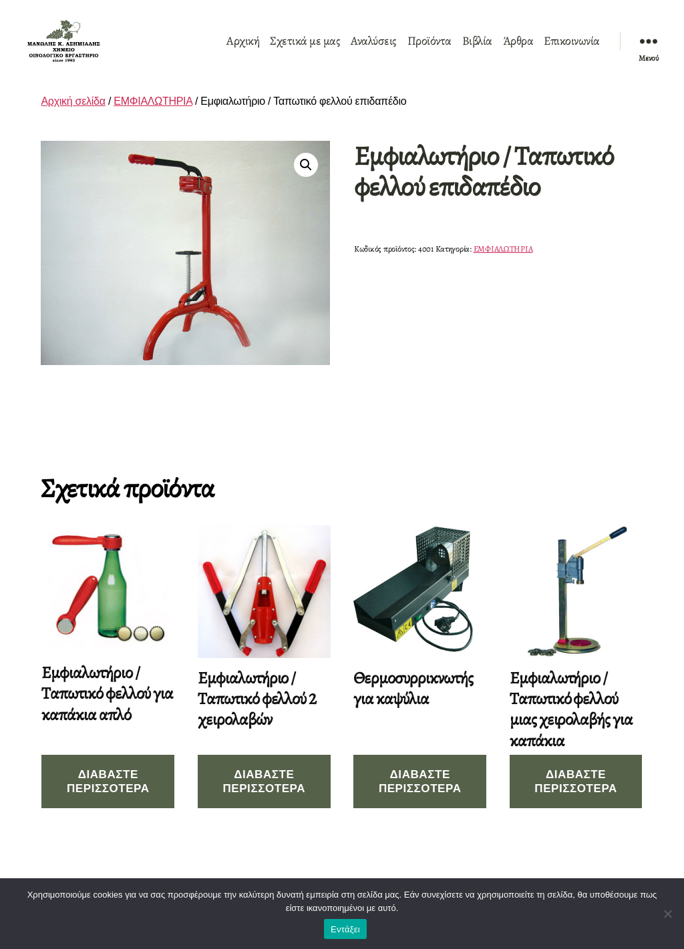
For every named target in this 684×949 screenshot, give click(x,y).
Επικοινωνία (572, 48)
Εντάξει (345, 929)
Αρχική (242, 48)
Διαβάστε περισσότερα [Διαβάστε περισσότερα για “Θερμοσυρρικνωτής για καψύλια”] (420, 796)
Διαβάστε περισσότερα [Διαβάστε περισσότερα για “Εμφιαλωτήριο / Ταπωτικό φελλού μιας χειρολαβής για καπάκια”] (575, 796)
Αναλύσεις (374, 48)
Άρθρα (518, 48)
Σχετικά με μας (305, 48)
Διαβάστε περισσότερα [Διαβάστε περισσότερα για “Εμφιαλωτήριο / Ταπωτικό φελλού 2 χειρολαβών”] (263, 796)
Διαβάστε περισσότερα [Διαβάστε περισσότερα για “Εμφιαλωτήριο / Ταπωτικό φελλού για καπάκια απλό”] (108, 796)
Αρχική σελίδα (73, 116)
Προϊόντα (429, 48)
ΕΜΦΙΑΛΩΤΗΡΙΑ (153, 116)
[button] (306, 180)
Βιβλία (477, 48)
